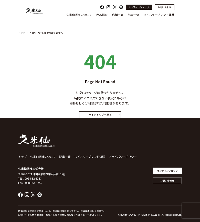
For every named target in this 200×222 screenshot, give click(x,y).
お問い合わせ (164, 7)
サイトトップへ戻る (100, 114)
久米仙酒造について (79, 15)
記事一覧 (133, 15)
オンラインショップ (138, 7)
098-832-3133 (33, 178)
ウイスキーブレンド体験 (159, 15)
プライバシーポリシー (123, 157)
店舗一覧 (117, 15)
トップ (21, 32)
